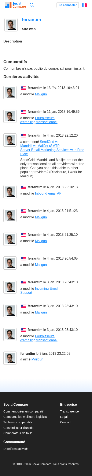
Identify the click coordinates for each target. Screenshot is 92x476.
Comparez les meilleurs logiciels (25, 416)
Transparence (69, 411)
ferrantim (35, 88)
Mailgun (41, 94)
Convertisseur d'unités (18, 427)
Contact (65, 422)
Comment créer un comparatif (23, 411)
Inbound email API (48, 193)
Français (84, 5)
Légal (63, 416)
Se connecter (68, 5)
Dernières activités (15, 449)
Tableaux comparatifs (17, 422)
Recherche (32, 5)
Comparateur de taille (18, 433)
